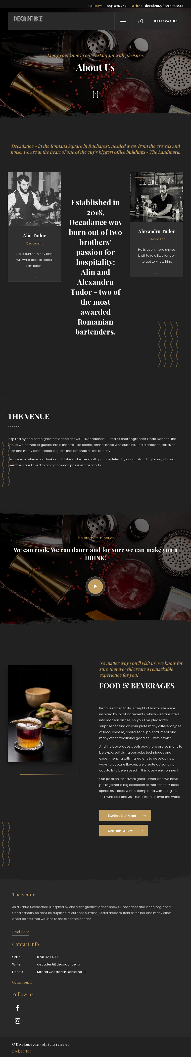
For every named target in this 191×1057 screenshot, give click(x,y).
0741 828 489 (107, 5)
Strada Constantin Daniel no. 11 (61, 971)
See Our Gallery (125, 830)
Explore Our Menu (127, 815)
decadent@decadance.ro (157, 5)
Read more (20, 932)
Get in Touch (22, 982)
